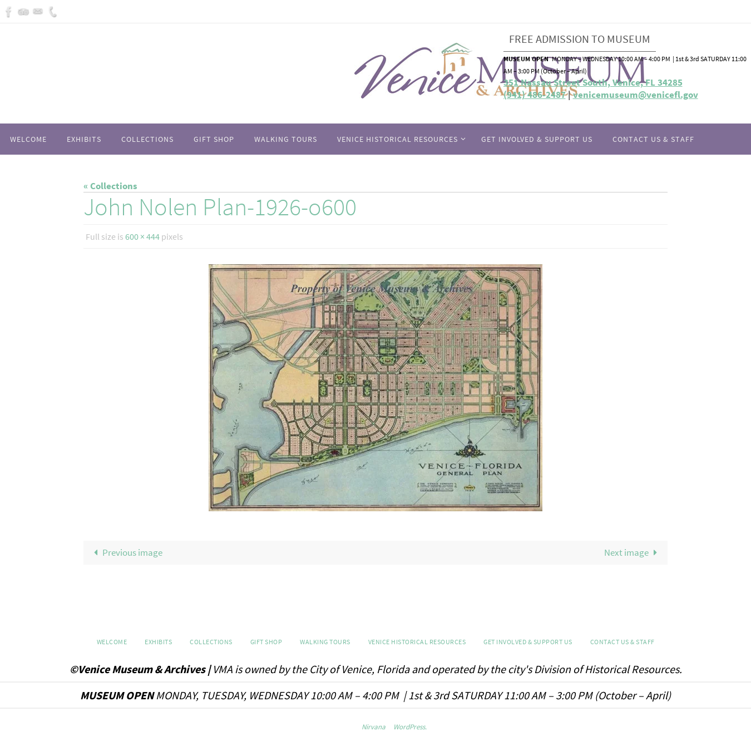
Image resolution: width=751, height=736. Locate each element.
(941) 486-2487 (534, 94)
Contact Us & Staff (622, 642)
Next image (633, 552)
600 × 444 (142, 236)
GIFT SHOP (266, 642)
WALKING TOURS (325, 642)
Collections (211, 642)
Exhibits (158, 642)
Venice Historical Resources (417, 642)
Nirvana (374, 727)
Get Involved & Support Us (527, 642)
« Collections (110, 186)
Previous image (126, 552)
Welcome (112, 642)
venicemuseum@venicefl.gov (635, 94)
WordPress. (410, 727)
